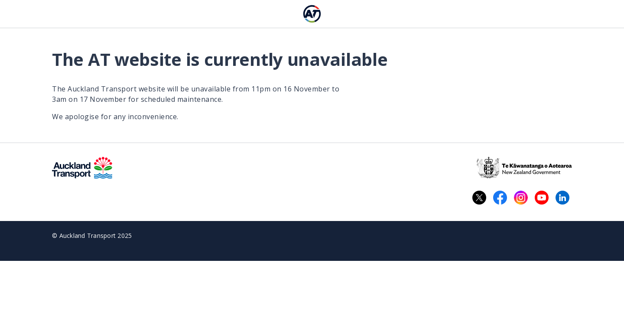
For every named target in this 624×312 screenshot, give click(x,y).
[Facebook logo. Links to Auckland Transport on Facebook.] (500, 197)
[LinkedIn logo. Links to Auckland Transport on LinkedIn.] (562, 197)
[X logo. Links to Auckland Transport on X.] (479, 197)
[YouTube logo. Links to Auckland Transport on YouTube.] (541, 197)
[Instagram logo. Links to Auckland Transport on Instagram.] (520, 197)
